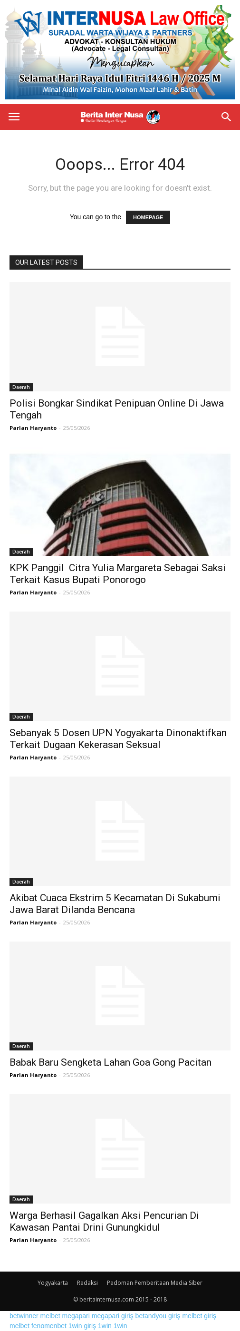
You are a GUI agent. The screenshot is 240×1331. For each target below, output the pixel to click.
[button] (226, 117)
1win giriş (82, 1326)
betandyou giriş (158, 1316)
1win (105, 1326)
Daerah (21, 387)
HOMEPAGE (148, 217)
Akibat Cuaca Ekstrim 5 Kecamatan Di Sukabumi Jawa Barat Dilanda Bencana (115, 903)
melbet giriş (199, 1316)
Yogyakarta (53, 1283)
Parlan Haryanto (33, 427)
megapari (76, 1316)
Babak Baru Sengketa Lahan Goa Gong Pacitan (110, 1062)
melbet (50, 1316)
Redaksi (87, 1283)
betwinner (24, 1316)
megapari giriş (113, 1316)
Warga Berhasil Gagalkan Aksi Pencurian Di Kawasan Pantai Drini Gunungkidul (104, 1221)
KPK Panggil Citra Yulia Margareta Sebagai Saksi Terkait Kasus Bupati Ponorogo (118, 573)
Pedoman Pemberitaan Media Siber (154, 1283)
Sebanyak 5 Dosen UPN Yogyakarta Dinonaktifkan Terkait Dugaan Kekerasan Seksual (118, 738)
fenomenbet (49, 1326)
